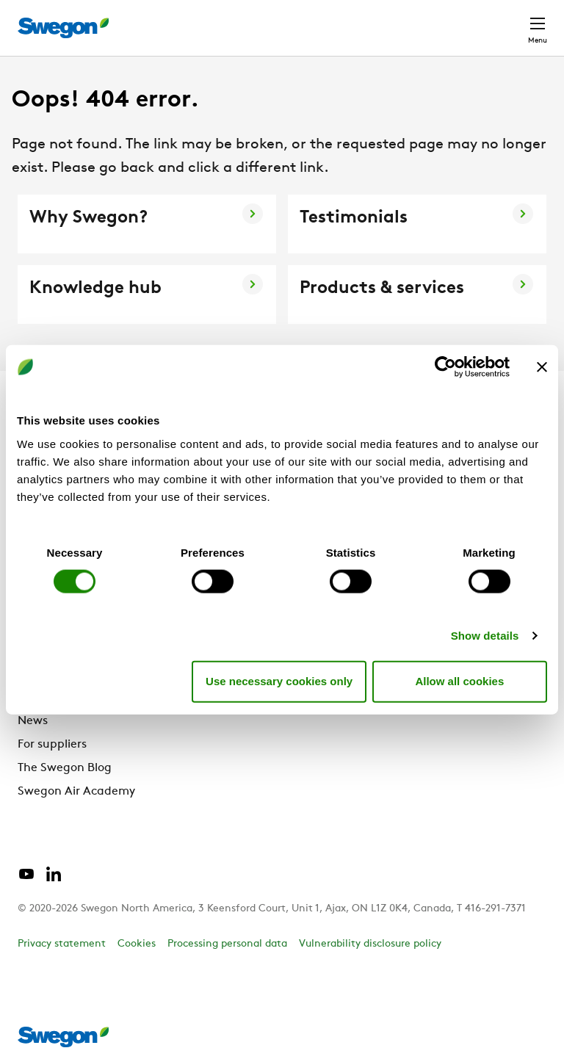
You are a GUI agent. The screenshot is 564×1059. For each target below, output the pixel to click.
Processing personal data (227, 944)
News (33, 721)
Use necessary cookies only (279, 681)
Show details (485, 635)
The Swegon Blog (65, 768)
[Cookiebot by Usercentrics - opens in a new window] (445, 367)
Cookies (137, 944)
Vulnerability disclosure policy (370, 944)
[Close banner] (542, 367)
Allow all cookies (459, 681)
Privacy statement (62, 944)
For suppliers (52, 745)
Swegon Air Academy (76, 792)
